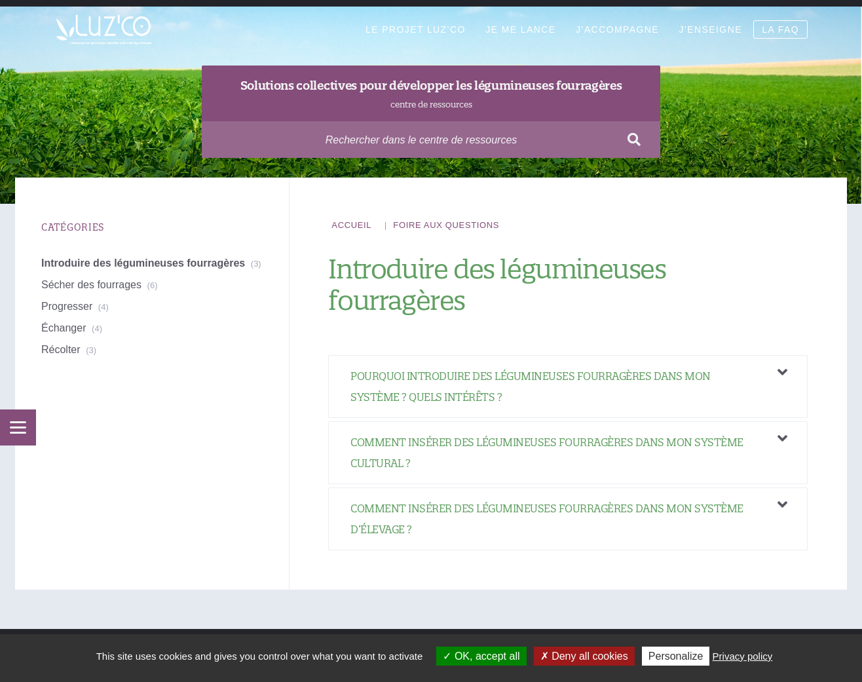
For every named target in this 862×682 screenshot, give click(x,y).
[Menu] (18, 427)
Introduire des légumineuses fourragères (143, 263)
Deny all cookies (584, 656)
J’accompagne (617, 29)
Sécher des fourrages (91, 284)
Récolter (61, 349)
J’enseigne (710, 29)
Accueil (351, 225)
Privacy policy (743, 656)
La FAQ (780, 29)
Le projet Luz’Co (415, 29)
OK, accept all (481, 656)
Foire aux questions (446, 225)
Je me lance (520, 29)
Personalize (675, 656)
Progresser (66, 306)
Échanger (63, 327)
